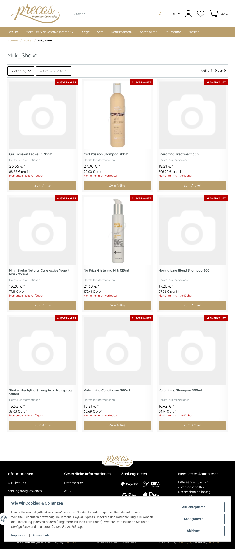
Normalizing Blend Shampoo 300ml (186, 270)
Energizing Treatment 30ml (180, 154)
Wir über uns (16, 483)
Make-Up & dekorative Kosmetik (49, 32)
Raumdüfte (173, 32)
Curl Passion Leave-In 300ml (31, 154)
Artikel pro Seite (51, 71)
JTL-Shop (214, 542)
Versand (70, 542)
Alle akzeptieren (193, 507)
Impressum (19, 535)
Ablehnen (193, 531)
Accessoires (148, 32)
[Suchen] (113, 13)
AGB (67, 491)
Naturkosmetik (121, 32)
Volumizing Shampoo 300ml (180, 390)
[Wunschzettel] (200, 14)
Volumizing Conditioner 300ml (107, 390)
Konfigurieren (193, 519)
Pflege (85, 32)
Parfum (12, 32)
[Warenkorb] (217, 14)
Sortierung (18, 71)
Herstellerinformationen (24, 160)
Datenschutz (73, 483)
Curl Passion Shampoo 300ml (106, 154)
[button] (188, 14)
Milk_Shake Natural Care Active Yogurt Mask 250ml (39, 272)
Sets (100, 32)
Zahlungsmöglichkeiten (24, 491)
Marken (193, 32)
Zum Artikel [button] (42, 185)
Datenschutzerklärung (194, 492)
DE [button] (174, 14)
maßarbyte (184, 542)
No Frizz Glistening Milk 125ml (106, 270)
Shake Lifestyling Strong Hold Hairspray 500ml (40, 392)
